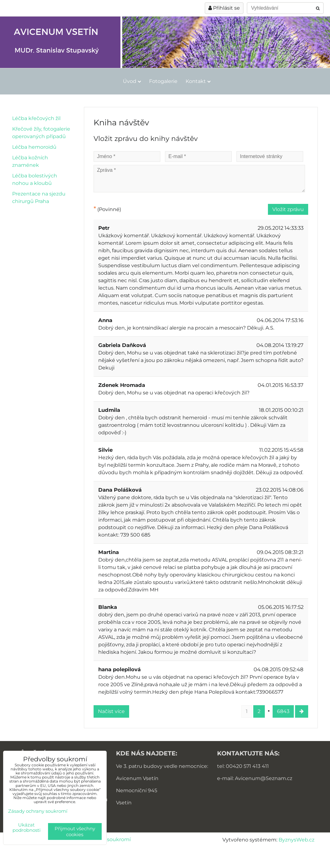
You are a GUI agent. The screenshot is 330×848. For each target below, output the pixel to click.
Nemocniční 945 (136, 790)
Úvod (132, 81)
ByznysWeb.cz (296, 840)
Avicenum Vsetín (137, 778)
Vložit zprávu (288, 209)
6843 (283, 711)
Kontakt (198, 81)
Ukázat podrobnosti (26, 827)
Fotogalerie (163, 81)
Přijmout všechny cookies (75, 831)
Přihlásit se (224, 8)
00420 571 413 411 (247, 766)
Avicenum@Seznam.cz (263, 778)
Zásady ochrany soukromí (37, 811)
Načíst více (111, 711)
